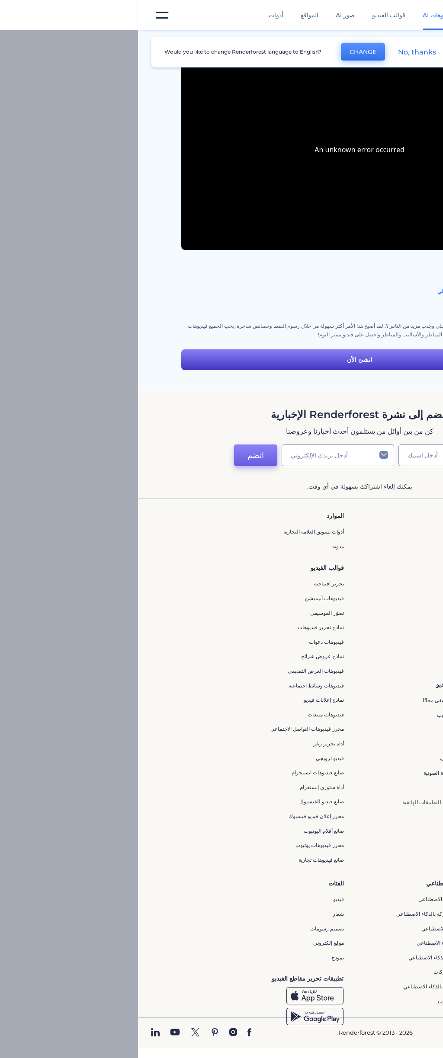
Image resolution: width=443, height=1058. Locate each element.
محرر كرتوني (334, 787)
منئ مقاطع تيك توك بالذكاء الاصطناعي (306, 986)
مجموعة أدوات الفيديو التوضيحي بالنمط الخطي (349, 291)
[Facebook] (111, 1033)
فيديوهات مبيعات (188, 714)
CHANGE (225, 52)
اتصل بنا (339, 546)
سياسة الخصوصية (329, 604)
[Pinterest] (77, 1033)
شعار (200, 914)
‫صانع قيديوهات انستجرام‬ (180, 772)
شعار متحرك (334, 744)
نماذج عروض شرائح (184, 656)
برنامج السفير (333, 662)
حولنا (342, 531)
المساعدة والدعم (329, 575)
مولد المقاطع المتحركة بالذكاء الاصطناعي (303, 914)
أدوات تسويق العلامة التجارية (175, 531)
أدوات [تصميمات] (138, 15)
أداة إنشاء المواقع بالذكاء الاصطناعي (309, 957)
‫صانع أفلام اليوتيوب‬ (186, 831)
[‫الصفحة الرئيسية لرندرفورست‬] (422, 15)
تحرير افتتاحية (191, 583)
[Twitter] (57, 1033)
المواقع (171, 15)
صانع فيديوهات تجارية (183, 860)
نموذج (199, 957)
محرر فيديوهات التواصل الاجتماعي (169, 729)
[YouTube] (37, 1033)
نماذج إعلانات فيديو (186, 700)
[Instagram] (95, 1033)
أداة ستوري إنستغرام (184, 787)
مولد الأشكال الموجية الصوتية (317, 773)
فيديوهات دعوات (188, 642)
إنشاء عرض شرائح (328, 816)
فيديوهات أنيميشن (186, 598)
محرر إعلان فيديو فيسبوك (178, 816)
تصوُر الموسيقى (189, 613)
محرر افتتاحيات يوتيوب (323, 715)
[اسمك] (303, 455)
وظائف (340, 561)
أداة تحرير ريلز (190, 743)
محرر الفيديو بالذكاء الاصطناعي (314, 899)
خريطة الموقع (333, 633)
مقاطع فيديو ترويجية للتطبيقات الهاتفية (306, 802)
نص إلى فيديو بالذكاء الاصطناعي (313, 943)
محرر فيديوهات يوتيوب (181, 845)
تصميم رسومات (189, 928)
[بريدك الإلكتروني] (200, 455)
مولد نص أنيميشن (329, 845)
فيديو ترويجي (192, 758)
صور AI (207, 15)
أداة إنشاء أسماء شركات (321, 972)
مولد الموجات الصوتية (325, 758)
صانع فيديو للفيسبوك (183, 801)
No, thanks (279, 52)
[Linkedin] (17, 1033)
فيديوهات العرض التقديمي (178, 671)
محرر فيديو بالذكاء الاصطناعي (315, 928)
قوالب (360, 40)
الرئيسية (391, 40)
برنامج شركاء (333, 648)
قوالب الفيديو (250, 15)
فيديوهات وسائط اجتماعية (178, 685)
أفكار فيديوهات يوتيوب (324, 1001)
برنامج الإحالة (334, 590)
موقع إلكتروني (190, 943)
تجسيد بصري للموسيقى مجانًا (316, 700)
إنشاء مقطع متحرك (327, 729)
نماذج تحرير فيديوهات (183, 627)
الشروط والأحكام (329, 619)
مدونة (200, 546)
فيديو (200, 899)
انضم (117, 455)
